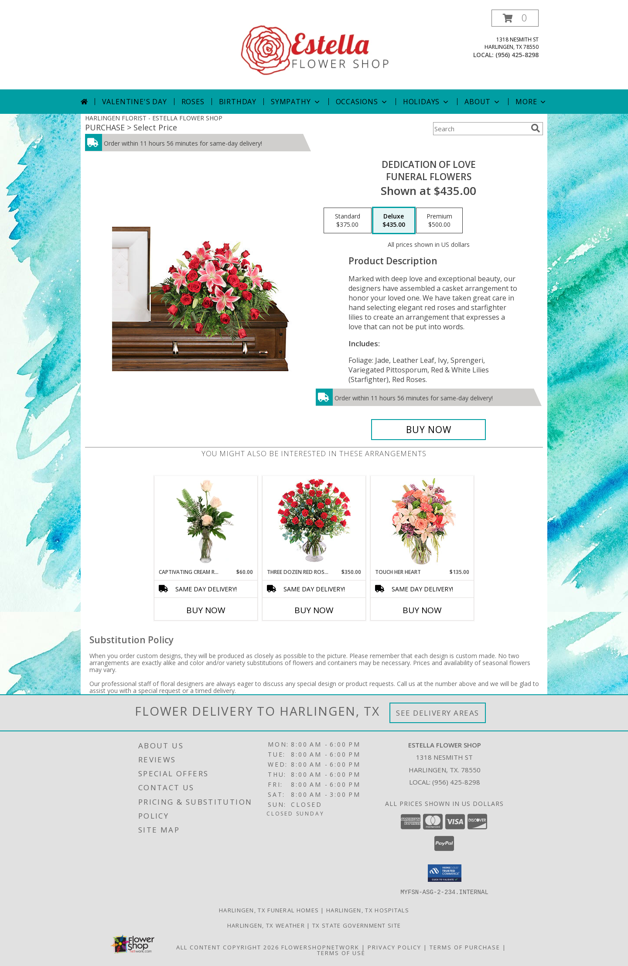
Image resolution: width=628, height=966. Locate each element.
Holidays (426, 101)
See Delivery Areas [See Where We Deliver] (437, 713)
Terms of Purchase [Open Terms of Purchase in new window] (465, 947)
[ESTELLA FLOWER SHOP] (315, 49)
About (482, 101)
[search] (536, 128)
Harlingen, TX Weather (266, 925)
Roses (193, 101)
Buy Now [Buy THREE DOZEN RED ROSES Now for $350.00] (314, 610)
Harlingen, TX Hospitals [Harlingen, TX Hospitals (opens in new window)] (367, 910)
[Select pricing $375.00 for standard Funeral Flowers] (347, 220)
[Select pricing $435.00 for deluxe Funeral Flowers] (393, 220)
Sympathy (296, 101)
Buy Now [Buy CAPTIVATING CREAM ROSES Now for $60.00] (205, 610)
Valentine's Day (134, 101)
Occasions (362, 101)
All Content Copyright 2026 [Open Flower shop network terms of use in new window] (227, 947)
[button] (515, 18)
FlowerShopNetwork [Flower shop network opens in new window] (320, 947)
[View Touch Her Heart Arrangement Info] (422, 522)
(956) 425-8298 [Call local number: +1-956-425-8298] (517, 55)
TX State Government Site (356, 925)
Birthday (237, 101)
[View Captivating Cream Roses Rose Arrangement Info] (206, 522)
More (531, 101)
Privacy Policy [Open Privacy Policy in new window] (394, 947)
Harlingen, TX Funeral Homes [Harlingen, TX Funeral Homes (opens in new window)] (269, 910)
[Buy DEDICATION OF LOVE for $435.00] (428, 429)
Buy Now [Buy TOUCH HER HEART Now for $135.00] (422, 610)
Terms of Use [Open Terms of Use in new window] (341, 952)
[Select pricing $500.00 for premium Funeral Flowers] (439, 220)
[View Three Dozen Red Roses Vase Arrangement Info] (314, 522)
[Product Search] (480, 129)
